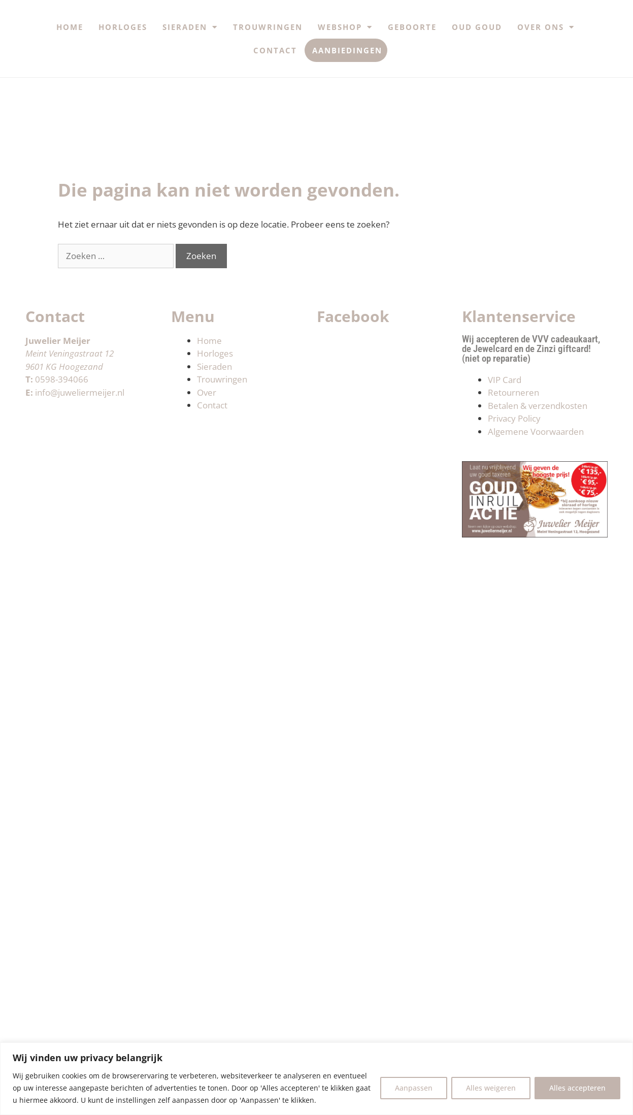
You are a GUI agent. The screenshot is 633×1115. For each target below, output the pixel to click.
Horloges (122, 27)
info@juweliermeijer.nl (79, 392)
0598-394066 (61, 379)
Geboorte (412, 27)
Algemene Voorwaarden (536, 431)
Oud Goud (477, 27)
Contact (275, 50)
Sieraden (190, 27)
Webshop (345, 27)
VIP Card (504, 380)
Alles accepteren (577, 1088)
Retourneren (513, 392)
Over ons (546, 27)
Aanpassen (413, 1088)
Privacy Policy (514, 418)
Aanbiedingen (347, 50)
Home (69, 27)
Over (206, 392)
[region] (316, 1078)
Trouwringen (268, 27)
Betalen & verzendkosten (537, 405)
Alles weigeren (491, 1088)
